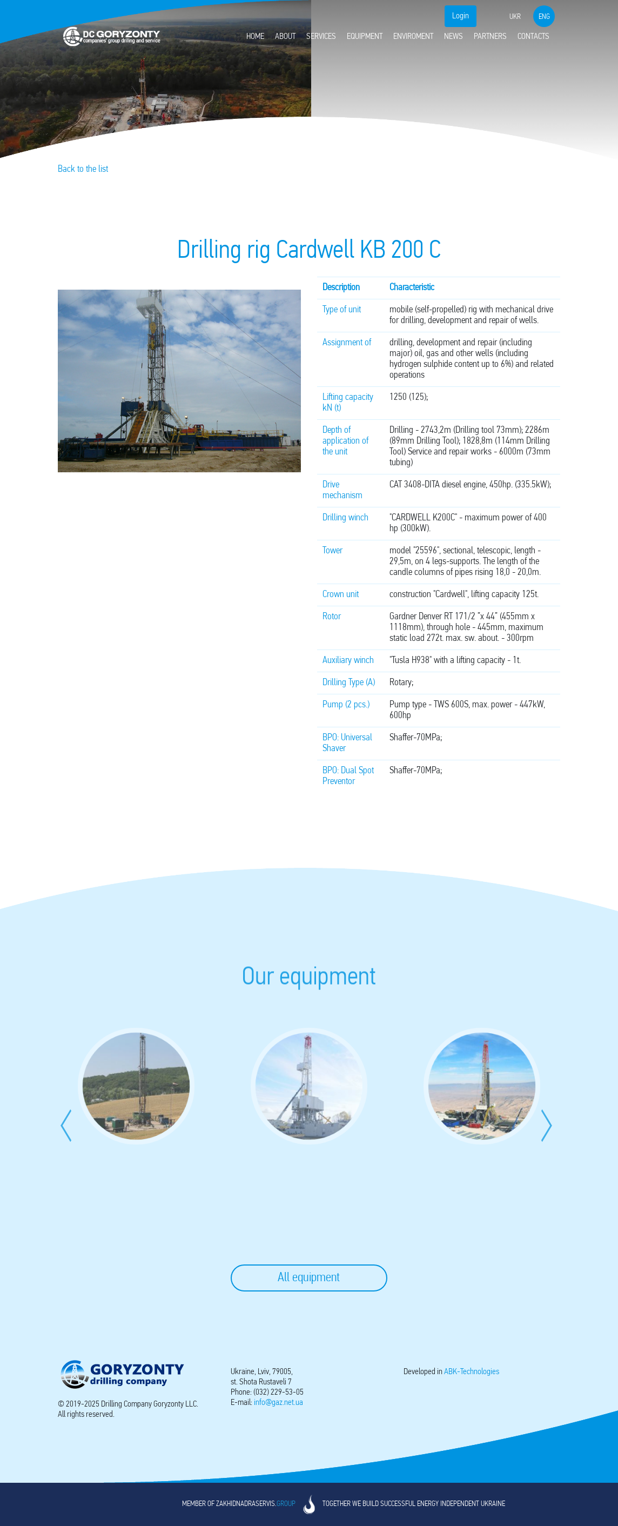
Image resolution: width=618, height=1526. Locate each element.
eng (544, 17)
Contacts (533, 36)
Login (460, 16)
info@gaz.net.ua (278, 1402)
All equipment (309, 1277)
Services (321, 36)
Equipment (364, 36)
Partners (490, 36)
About (285, 36)
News (453, 36)
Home (255, 36)
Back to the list (83, 169)
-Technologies (471, 1372)
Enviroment (413, 36)
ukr (515, 17)
